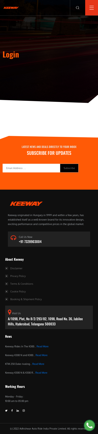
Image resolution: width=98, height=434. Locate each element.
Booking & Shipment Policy (26, 299)
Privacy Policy (18, 276)
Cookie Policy (18, 291)
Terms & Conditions (21, 283)
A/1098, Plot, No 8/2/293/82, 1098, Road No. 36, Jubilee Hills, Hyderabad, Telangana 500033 (45, 321)
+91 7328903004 (30, 241)
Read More (43, 346)
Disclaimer (16, 268)
